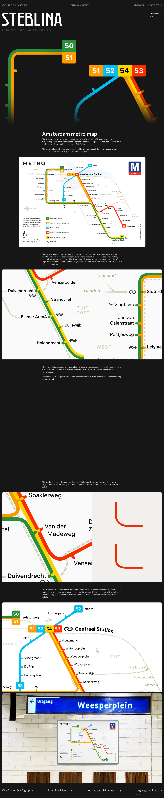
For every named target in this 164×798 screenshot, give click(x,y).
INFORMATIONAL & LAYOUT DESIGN (148, 5)
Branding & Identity (60, 790)
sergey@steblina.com (149, 790)
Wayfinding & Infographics (18, 790)
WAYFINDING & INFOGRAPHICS (14, 5)
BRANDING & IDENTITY (80, 5)
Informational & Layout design (103, 790)
